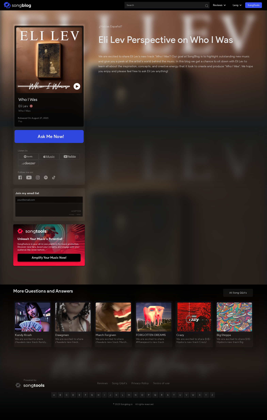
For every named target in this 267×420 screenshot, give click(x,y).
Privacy (71, 214)
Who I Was (27, 99)
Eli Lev (23, 106)
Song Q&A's (119, 384)
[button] (219, 5)
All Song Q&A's (238, 292)
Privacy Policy (140, 384)
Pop (20, 121)
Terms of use (161, 384)
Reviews (102, 384)
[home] (17, 5)
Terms (78, 214)
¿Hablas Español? (110, 26)
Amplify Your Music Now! (49, 258)
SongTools (253, 5)
